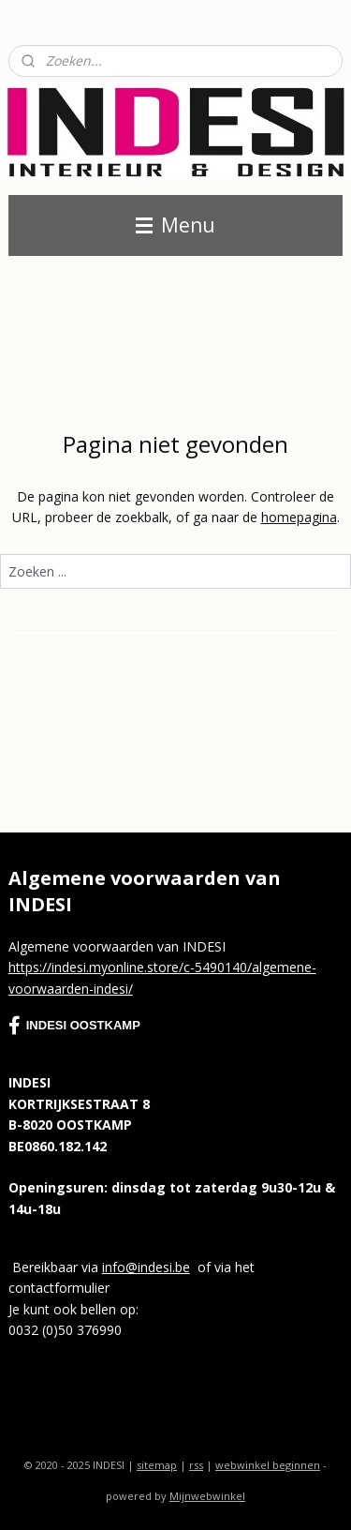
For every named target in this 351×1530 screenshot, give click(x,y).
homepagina (299, 517)
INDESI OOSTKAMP (74, 1025)
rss (196, 1465)
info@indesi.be (146, 1267)
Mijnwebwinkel (207, 1496)
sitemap (157, 1465)
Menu (175, 225)
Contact (32, 19)
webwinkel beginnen (267, 1465)
